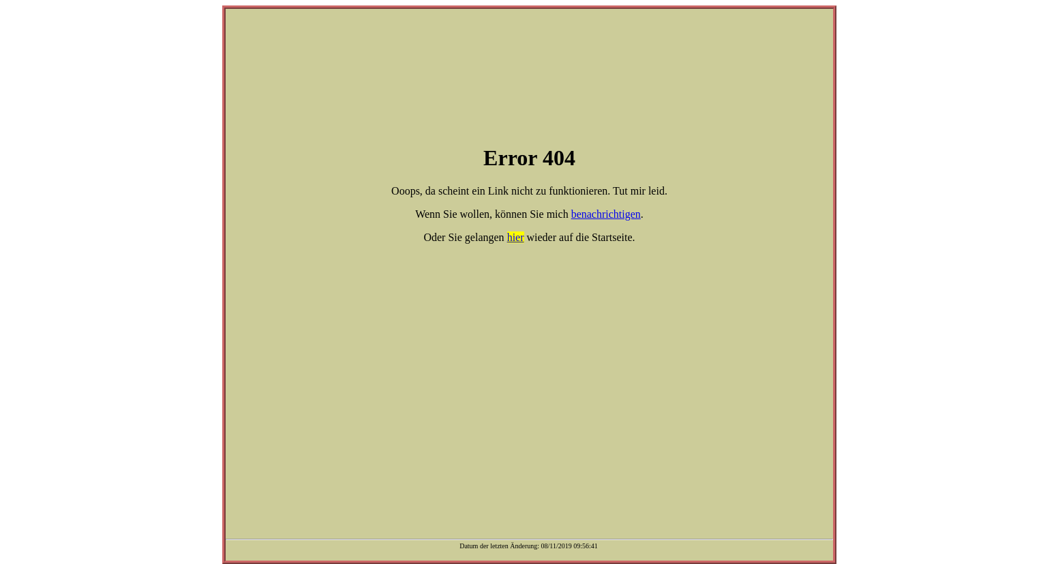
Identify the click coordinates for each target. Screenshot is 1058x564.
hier (515, 237)
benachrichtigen (606, 214)
